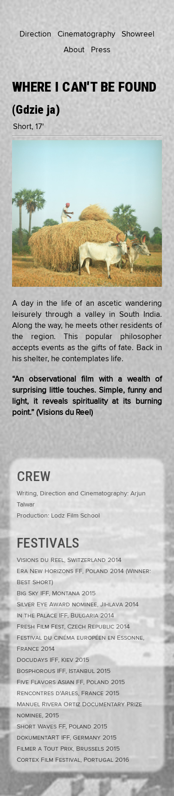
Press (100, 50)
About (74, 50)
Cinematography (86, 34)
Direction (35, 34)
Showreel (138, 34)
